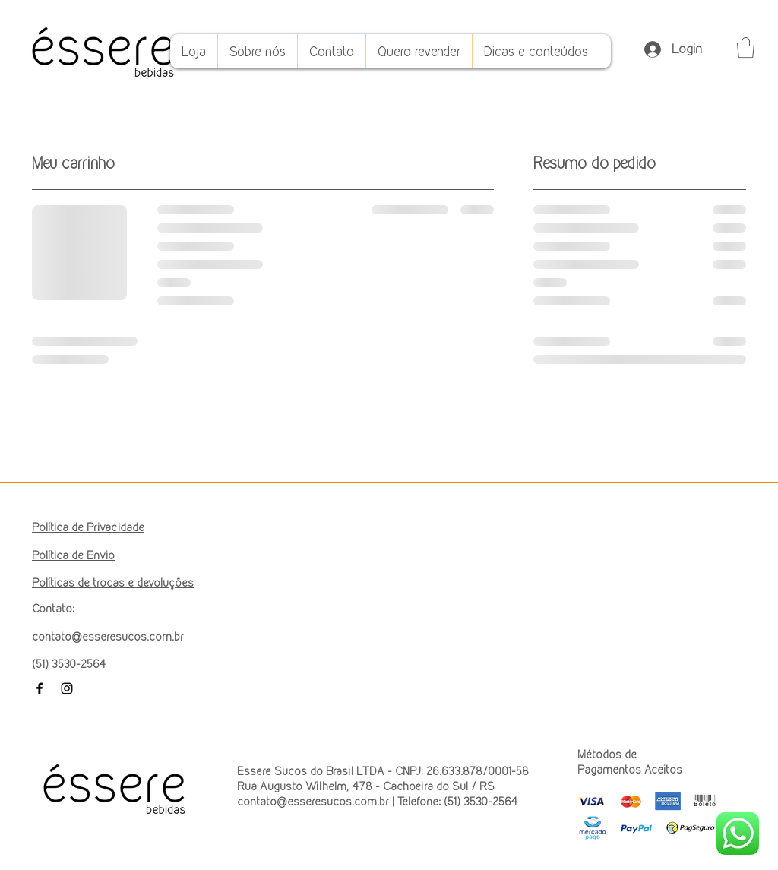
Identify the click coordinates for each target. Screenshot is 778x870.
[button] (745, 47)
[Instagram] (66, 688)
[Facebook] (39, 688)
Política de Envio (73, 555)
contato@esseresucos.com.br (108, 637)
